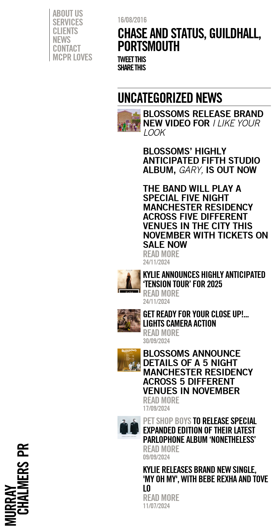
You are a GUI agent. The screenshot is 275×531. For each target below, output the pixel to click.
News (61, 39)
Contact (66, 48)
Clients (65, 30)
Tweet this (131, 59)
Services (68, 22)
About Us (68, 13)
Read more (161, 254)
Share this (131, 67)
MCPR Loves (72, 57)
